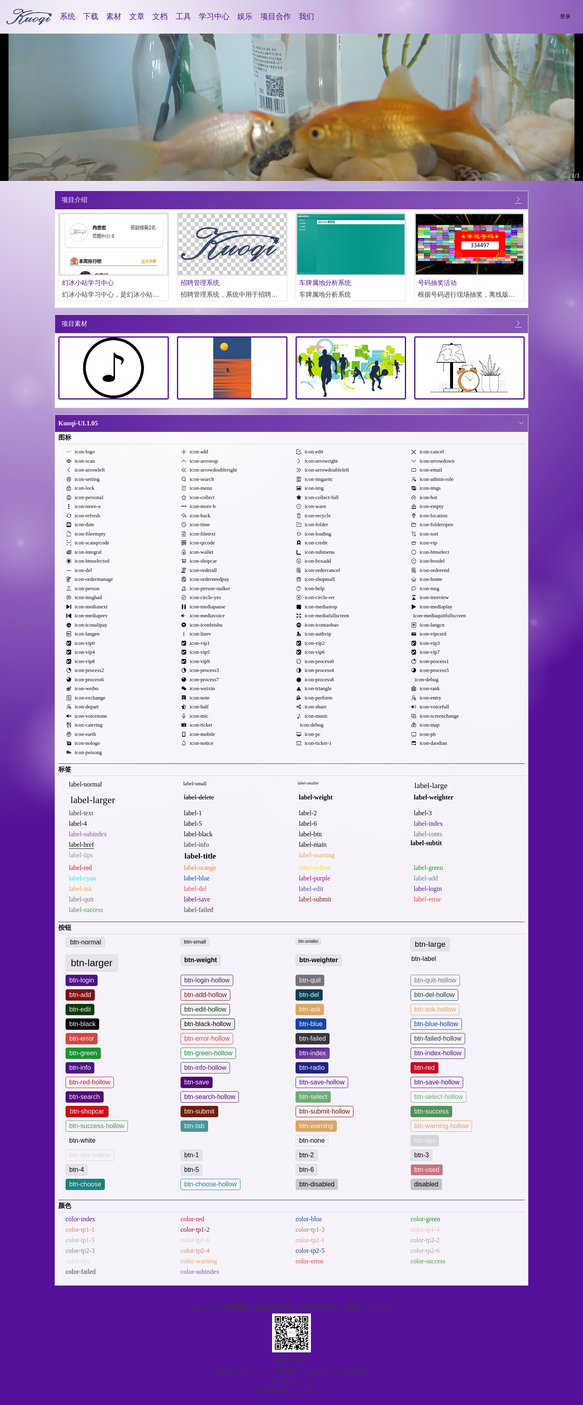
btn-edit (80, 1009)
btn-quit (310, 980)
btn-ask (309, 1009)
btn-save (196, 1082)
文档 (160, 16)
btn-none (312, 1140)
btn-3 (421, 1155)
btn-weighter (318, 960)
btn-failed (312, 1038)
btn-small (195, 942)
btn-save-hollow (322, 1082)
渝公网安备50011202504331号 (291, 1390)
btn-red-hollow (89, 1082)
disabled (426, 1184)
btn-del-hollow (434, 994)
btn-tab (194, 1125)
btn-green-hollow (208, 1053)
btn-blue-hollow (436, 1023)
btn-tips (424, 1140)
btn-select (313, 1096)
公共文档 (380, 1307)
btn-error (81, 1038)
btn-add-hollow (205, 994)
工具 (183, 16)
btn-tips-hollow (90, 1155)
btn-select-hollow (438, 1096)
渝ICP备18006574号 (291, 1380)
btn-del (309, 994)
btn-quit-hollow (435, 980)
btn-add (80, 994)
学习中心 (214, 16)
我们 (306, 16)
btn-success (431, 1111)
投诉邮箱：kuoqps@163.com (308, 1370)
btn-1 (191, 1155)
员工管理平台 (318, 1307)
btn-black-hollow (207, 1023)
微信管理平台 (274, 1307)
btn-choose (85, 1184)
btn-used (426, 1169)
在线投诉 (355, 1370)
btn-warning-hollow (441, 1125)
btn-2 (306, 1155)
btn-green (83, 1053)
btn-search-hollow (209, 1096)
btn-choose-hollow (210, 1184)
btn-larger (92, 962)
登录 (565, 16)
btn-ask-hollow (435, 1009)
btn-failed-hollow (438, 1038)
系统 (67, 16)
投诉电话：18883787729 (242, 1370)
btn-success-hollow (96, 1125)
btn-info (80, 1067)
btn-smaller (308, 941)
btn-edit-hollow (205, 1009)
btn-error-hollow (207, 1038)
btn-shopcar (87, 1111)
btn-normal (85, 942)
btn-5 (191, 1169)
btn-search (84, 1096)
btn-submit (199, 1111)
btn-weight (200, 960)
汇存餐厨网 (234, 1307)
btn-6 (306, 1169)
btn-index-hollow (438, 1053)
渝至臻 (352, 1307)
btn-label (423, 958)
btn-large (430, 944)
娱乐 (245, 16)
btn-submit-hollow (324, 1111)
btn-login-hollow (207, 980)
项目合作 (275, 16)
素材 (113, 16)
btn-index (312, 1053)
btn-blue (311, 1023)
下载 (90, 16)
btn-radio (312, 1067)
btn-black (82, 1023)
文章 (137, 16)
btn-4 (76, 1169)
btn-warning (316, 1125)
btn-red (424, 1067)
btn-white (82, 1140)
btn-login (81, 980)
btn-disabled (316, 1184)
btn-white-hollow (207, 1140)
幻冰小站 (200, 1307)
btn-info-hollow (205, 1067)
